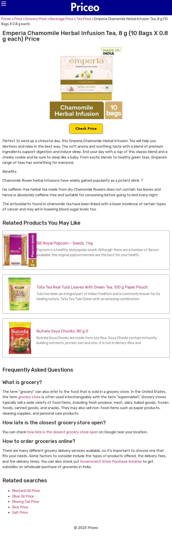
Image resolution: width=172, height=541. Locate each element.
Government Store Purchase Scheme (111, 461)
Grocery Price (36, 19)
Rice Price (20, 507)
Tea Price (84, 19)
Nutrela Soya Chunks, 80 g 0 (62, 331)
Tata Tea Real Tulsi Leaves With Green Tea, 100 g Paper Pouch (92, 287)
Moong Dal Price (25, 501)
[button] (3, 3)
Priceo (6, 19)
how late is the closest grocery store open (62, 432)
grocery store (29, 397)
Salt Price (20, 512)
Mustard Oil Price (26, 491)
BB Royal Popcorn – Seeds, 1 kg (64, 243)
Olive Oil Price (23, 496)
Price (18, 19)
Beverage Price (61, 19)
